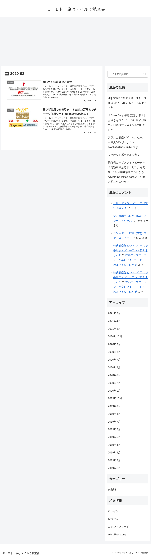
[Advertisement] (75, 41)
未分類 (112, 489)
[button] (144, 74)
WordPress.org (117, 534)
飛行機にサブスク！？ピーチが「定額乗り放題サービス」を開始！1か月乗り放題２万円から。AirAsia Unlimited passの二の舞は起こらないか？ (127, 172)
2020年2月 (114, 383)
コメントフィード (118, 526)
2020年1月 (114, 390)
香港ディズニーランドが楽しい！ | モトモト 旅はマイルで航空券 (130, 260)
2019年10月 (115, 398)
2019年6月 (114, 429)
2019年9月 (114, 406)
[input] (127, 74)
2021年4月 (114, 321)
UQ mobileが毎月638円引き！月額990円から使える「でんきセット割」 (127, 103)
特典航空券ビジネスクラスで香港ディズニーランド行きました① (130, 277)
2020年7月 (114, 359)
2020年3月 (114, 375)
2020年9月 (114, 344)
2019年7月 (114, 421)
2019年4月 (114, 444)
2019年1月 (114, 468)
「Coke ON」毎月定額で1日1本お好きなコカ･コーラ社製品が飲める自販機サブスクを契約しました (127, 122)
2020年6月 (114, 367)
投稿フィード (116, 519)
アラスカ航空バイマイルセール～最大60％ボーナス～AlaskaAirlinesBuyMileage (126, 142)
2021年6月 (114, 313)
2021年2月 (114, 328)
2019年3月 (114, 452)
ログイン (113, 511)
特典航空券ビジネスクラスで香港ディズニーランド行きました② (130, 250)
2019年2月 (114, 460)
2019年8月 (114, 413)
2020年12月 (115, 336)
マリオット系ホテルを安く (124, 154)
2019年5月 (114, 437)
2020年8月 (114, 352)
